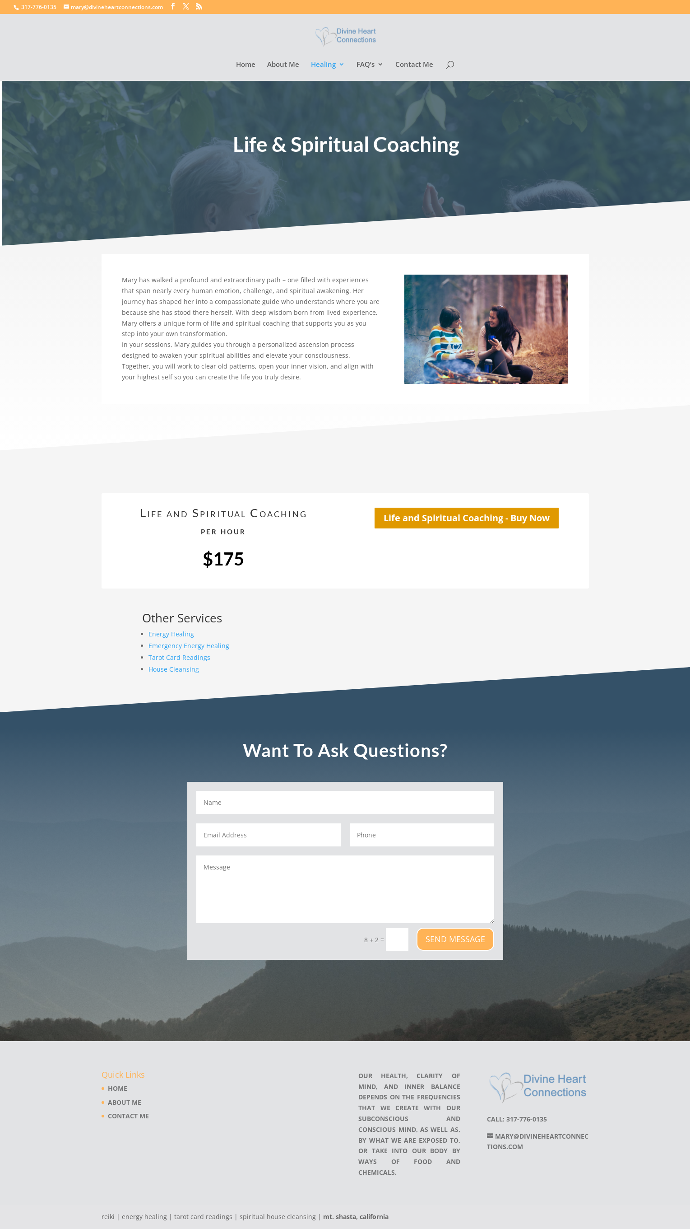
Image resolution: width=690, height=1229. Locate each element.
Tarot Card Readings (179, 657)
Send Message (455, 939)
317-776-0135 (38, 7)
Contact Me (414, 65)
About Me (283, 65)
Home (245, 65)
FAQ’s (366, 65)
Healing (323, 65)
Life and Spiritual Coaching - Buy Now (467, 518)
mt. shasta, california (356, 1216)
